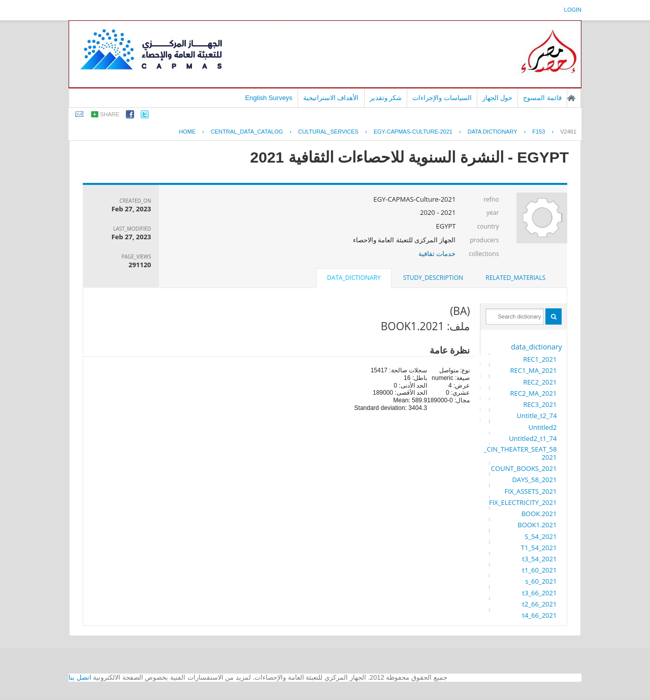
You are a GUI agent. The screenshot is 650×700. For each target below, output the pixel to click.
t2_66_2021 (539, 604)
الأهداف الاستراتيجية (331, 98)
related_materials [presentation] (515, 277)
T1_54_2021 (539, 548)
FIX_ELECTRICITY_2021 (523, 502)
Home (187, 132)
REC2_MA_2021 (533, 393)
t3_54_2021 (539, 559)
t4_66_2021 (539, 615)
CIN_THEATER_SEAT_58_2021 (520, 453)
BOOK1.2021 (537, 525)
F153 (538, 132)
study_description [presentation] (433, 277)
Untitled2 (542, 427)
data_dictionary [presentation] (353, 277)
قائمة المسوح (542, 98)
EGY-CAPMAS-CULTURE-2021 (413, 132)
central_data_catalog (247, 132)
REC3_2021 (540, 404)
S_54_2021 (541, 536)
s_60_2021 (541, 581)
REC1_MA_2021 (533, 370)
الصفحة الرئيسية (571, 98)
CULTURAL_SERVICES (328, 132)
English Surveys (268, 98)
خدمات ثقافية (437, 253)
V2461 (568, 132)
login (572, 10)
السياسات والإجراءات (442, 98)
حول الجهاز (497, 98)
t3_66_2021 (539, 593)
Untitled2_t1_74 (533, 438)
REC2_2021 (540, 382)
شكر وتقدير (386, 98)
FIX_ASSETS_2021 (530, 491)
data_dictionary (536, 347)
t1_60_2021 (539, 570)
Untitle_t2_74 (537, 415)
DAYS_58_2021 (534, 479)
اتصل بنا (80, 677)
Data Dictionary (492, 132)
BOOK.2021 (539, 514)
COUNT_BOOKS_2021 (524, 468)
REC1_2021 (540, 359)
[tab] (515, 278)
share (109, 114)
